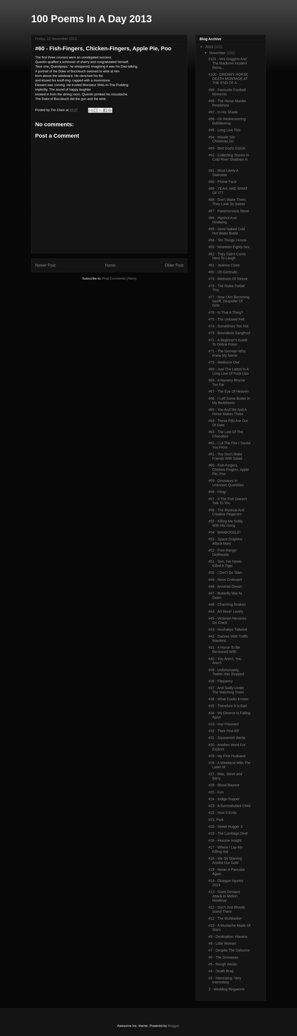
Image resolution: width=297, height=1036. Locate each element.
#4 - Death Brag (221, 971)
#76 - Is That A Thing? (225, 312)
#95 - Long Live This (224, 130)
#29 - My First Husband (226, 756)
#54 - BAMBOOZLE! (224, 532)
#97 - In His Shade (223, 112)
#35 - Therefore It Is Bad (227, 706)
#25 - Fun (216, 792)
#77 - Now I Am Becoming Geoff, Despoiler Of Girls (228, 301)
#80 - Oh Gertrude (222, 272)
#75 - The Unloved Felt (226, 319)
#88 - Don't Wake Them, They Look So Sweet (227, 202)
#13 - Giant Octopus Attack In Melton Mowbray (224, 896)
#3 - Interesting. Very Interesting (224, 980)
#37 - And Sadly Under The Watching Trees (226, 690)
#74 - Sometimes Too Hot (228, 326)
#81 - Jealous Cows (224, 265)
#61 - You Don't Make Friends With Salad (225, 456)
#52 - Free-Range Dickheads (222, 552)
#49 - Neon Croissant (225, 580)
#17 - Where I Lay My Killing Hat (225, 849)
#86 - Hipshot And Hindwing (222, 220)
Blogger (173, 1026)
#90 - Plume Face (222, 182)
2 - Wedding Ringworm (226, 989)
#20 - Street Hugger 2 (225, 826)
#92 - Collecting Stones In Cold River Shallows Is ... (228, 159)
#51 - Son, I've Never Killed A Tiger (225, 563)
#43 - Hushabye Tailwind (227, 629)
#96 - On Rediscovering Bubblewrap (227, 121)
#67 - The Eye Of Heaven (228, 391)
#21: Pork (216, 820)
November (217, 53)
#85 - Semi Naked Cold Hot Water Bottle (226, 231)
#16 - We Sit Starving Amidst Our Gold (225, 860)
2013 (209, 47)
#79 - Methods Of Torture (228, 279)
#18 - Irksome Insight (225, 840)
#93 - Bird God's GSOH (226, 148)
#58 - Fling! (217, 492)
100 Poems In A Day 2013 (91, 18)
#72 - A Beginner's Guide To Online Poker (227, 342)
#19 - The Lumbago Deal (228, 833)
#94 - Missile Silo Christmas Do (221, 139)
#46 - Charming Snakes (227, 604)
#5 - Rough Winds (222, 964)
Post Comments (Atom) (119, 278)
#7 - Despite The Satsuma (228, 950)
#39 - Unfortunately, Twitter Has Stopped (226, 672)
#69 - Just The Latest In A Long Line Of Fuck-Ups (228, 371)
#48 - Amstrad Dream (225, 586)
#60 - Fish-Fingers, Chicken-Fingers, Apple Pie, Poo (228, 469)
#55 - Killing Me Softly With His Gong (225, 523)
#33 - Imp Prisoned (223, 724)
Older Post (174, 265)
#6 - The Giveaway (223, 957)
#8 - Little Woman (222, 943)
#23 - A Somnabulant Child (229, 806)
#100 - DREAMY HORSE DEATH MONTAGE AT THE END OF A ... (228, 78)
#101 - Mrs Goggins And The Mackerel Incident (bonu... (227, 63)
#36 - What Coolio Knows (228, 699)
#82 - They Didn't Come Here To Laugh (227, 256)
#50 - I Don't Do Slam (225, 572)
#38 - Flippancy (220, 681)
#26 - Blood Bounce (224, 785)
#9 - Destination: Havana (227, 937)
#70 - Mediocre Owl (223, 362)
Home (110, 265)
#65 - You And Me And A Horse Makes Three (227, 412)
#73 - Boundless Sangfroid (229, 333)
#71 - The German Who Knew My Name (227, 353)
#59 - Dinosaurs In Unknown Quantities (226, 483)
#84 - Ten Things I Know (227, 240)
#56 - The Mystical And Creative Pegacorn (226, 512)
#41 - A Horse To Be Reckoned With (224, 649)
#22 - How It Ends (222, 813)
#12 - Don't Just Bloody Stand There (226, 909)
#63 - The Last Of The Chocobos (225, 434)
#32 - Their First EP (223, 731)
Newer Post (45, 265)
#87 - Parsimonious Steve (228, 211)
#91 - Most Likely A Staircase (223, 172)
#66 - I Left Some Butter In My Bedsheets (229, 400)
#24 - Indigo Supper (224, 799)
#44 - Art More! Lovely (225, 611)
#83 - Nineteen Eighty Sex (229, 247)
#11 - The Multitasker (225, 918)
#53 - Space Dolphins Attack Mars (225, 541)
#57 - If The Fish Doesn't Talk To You (227, 501)
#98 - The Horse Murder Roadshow (227, 103)
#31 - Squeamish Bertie (226, 738)
